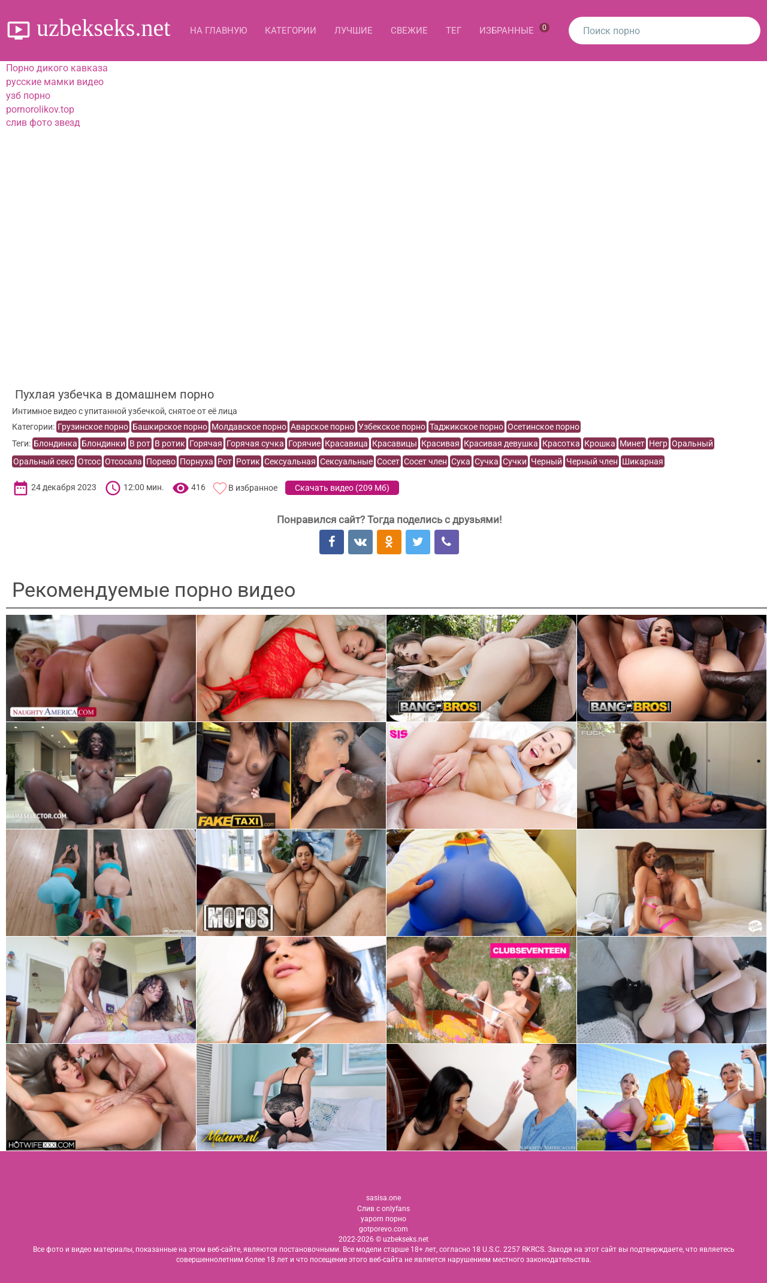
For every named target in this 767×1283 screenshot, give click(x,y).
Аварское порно (322, 426)
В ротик (170, 443)
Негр (658, 443)
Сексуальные (346, 461)
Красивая (440, 443)
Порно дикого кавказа (57, 68)
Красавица (346, 443)
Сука (460, 461)
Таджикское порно (466, 426)
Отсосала (123, 461)
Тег (453, 30)
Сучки (515, 461)
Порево (161, 461)
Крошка (599, 443)
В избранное (252, 488)
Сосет (388, 461)
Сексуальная (290, 461)
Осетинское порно (543, 426)
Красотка (561, 443)
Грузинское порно (93, 426)
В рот (139, 443)
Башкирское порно (169, 426)
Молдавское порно (249, 426)
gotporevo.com (383, 1229)
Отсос (89, 461)
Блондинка (55, 443)
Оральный (692, 443)
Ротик (248, 461)
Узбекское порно (391, 426)
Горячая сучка (255, 443)
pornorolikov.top (40, 109)
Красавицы (394, 443)
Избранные (514, 29)
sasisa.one (383, 1198)
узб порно (28, 95)
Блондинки (103, 443)
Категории (290, 30)
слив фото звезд (43, 122)
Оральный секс (43, 461)
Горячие (304, 443)
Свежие (409, 30)
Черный (546, 461)
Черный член (592, 461)
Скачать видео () (342, 488)
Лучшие (353, 30)
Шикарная (642, 461)
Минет (632, 443)
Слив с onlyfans (383, 1208)
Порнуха (196, 461)
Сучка (487, 461)
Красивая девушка (501, 443)
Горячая (205, 443)
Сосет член (425, 461)
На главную (218, 30)
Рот (225, 461)
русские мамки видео (55, 81)
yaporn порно (383, 1219)
